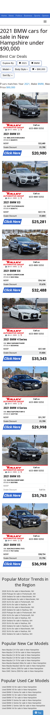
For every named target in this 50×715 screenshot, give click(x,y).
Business (28, 15)
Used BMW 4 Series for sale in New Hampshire (21, 703)
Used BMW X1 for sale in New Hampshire (19, 695)
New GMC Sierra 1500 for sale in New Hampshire (22, 668)
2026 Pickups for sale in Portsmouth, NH (19, 594)
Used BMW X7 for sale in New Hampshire (19, 698)
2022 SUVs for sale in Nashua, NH (16, 631)
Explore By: (8, 63)
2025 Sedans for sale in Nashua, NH (17, 610)
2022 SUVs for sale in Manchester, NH (18, 629)
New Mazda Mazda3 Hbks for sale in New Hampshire (24, 663)
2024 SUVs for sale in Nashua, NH (16, 618)
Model (7, 69)
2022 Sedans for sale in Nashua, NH (17, 634)
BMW (35, 63)
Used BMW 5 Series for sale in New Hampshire (21, 700)
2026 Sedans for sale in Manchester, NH (18, 596)
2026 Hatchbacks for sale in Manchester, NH (20, 599)
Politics (19, 15)
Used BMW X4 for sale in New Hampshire (19, 708)
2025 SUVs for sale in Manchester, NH (18, 607)
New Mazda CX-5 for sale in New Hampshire (20, 650)
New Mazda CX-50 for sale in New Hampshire (21, 652)
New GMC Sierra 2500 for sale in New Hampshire (22, 671)
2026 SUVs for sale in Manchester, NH (18, 591)
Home (4, 15)
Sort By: (7, 75)
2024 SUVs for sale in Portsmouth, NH (18, 615)
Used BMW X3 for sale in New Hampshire (19, 687)
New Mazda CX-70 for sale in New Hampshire (21, 660)
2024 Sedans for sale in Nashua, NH (17, 621)
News (11, 15)
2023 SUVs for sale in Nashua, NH (16, 623)
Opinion (45, 15)
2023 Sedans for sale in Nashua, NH (17, 626)
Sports (37, 15)
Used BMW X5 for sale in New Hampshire (19, 690)
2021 (23, 63)
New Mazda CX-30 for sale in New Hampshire (21, 655)
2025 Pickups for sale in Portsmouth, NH (19, 613)
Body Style (21, 69)
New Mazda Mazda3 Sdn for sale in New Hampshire (23, 666)
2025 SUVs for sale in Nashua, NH (16, 604)
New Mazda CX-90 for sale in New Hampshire (21, 658)
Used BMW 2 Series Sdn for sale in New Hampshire (23, 706)
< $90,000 (38, 69)
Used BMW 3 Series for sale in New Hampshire (21, 692)
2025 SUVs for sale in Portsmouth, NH (18, 602)
